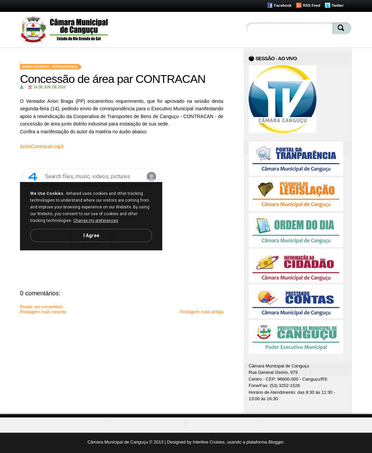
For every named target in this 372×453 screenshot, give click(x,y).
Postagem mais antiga (201, 311)
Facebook (282, 5)
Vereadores (64, 67)
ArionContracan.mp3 (41, 146)
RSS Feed (311, 5)
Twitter (338, 5)
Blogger (275, 442)
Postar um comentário (41, 306)
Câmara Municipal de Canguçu (117, 442)
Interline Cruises (209, 442)
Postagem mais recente (43, 311)
